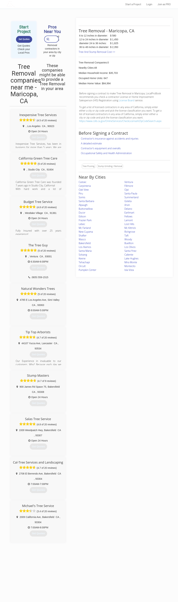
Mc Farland (85, 228)
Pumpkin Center (87, 270)
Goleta (128, 201)
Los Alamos (85, 247)
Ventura (128, 182)
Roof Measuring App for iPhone (86, 584)
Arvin (127, 205)
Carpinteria (85, 185)
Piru (81, 193)
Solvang (83, 254)
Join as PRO (164, 4)
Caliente (128, 254)
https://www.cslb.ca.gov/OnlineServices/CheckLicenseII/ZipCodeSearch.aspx (120, 121)
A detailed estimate (91, 143)
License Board (127, 100)
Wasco (82, 239)
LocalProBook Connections (132, 584)
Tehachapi (84, 262)
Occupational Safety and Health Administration (106, 153)
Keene (82, 258)
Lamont (128, 220)
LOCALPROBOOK (26, 4)
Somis (82, 197)
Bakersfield (85, 243)
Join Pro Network (79, 572)
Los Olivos (130, 247)
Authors (123, 580)
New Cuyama (86, 231)
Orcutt (82, 266)
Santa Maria (85, 250)
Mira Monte (130, 262)
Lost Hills (129, 224)
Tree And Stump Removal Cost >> (97, 52)
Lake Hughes (131, 258)
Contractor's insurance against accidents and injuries (109, 138)
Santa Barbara (86, 201)
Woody (128, 239)
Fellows (128, 216)
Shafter (82, 235)
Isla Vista (129, 270)
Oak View (84, 189)
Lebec (82, 224)
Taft (126, 235)
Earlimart (129, 212)
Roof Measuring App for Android (86, 588)
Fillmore (128, 185)
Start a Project (133, 4)
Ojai (126, 189)
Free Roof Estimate (42, 584)
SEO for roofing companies (132, 588)
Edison (82, 216)
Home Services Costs (43, 572)
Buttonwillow (86, 208)
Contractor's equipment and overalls (101, 148)
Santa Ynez (130, 250)
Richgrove (129, 231)
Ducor (82, 212)
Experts (74, 576)
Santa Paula (130, 193)
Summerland (131, 197)
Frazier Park (85, 220)
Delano (128, 208)
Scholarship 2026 (127, 572)
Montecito (130, 266)
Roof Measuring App (80, 580)
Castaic (82, 182)
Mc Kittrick (130, 228)
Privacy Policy (126, 576)
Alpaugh (83, 205)
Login (149, 4)
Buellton (129, 243)
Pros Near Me (39, 576)
